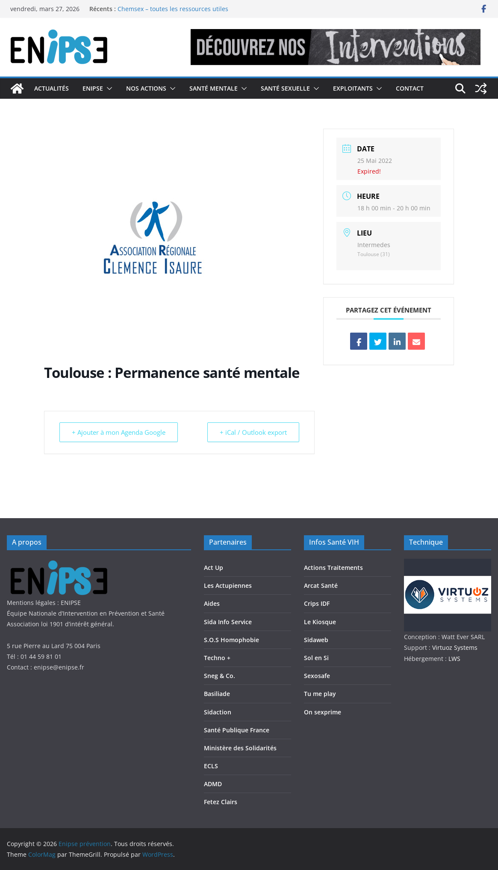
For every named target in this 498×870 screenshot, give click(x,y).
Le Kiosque (320, 622)
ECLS (211, 766)
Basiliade (217, 694)
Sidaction (217, 712)
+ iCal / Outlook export (253, 432)
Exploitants (353, 88)
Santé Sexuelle (285, 88)
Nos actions (146, 88)
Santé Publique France (236, 730)
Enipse (93, 88)
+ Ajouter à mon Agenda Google (118, 432)
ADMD (213, 784)
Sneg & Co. (219, 676)
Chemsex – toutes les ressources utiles (173, 9)
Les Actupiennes (228, 585)
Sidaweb (316, 640)
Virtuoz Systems (454, 647)
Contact (410, 88)
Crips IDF (317, 603)
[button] (107, 88)
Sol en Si (316, 658)
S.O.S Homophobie (231, 640)
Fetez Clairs (220, 802)
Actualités (51, 88)
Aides (212, 603)
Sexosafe (317, 676)
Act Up (213, 567)
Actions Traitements (333, 567)
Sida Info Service (228, 622)
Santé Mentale (213, 88)
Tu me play (320, 694)
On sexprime (322, 712)
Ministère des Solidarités (240, 748)
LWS (453, 659)
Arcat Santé (321, 585)
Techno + (217, 658)
